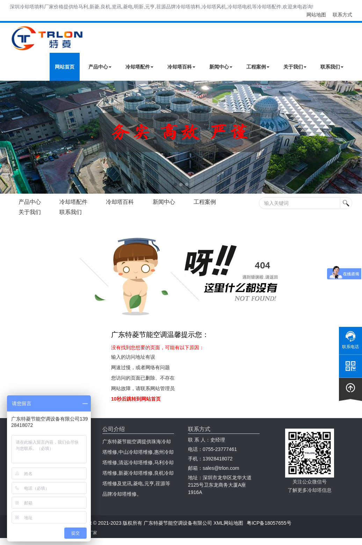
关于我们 (294, 67)
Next (7, 137)
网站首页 (64, 67)
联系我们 (331, 67)
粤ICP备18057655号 (269, 523)
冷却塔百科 (181, 67)
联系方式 (342, 14)
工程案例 (257, 67)
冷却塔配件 (139, 67)
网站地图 (316, 14)
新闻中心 (220, 67)
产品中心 (99, 67)
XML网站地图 (228, 523)
